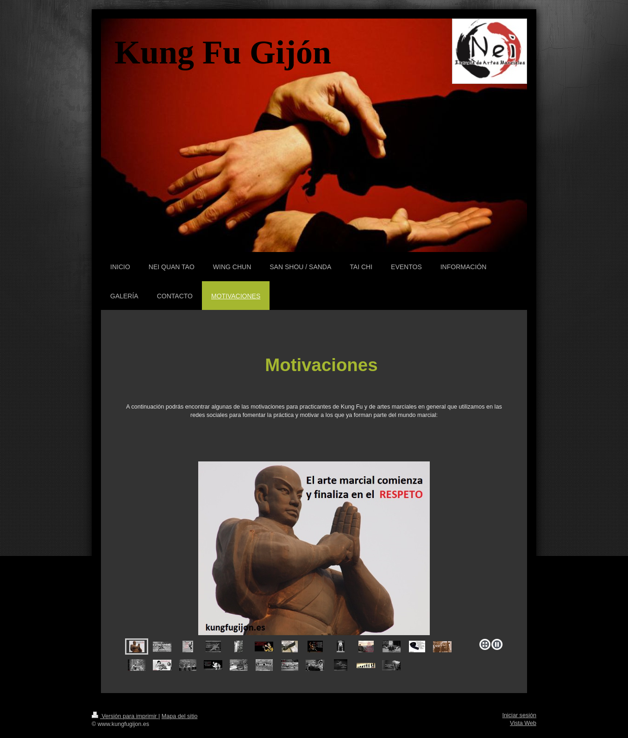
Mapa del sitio (180, 716)
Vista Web (523, 723)
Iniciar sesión (519, 715)
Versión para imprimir (125, 716)
